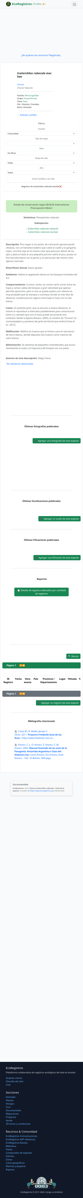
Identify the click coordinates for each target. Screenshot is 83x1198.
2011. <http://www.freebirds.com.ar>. (38, 735)
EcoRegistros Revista (17, 1142)
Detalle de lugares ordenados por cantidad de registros (41, 592)
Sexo (41, 148)
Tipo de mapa (41, 138)
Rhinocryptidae (32, 95)
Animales (11, 1097)
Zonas (9, 1159)
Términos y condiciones (18, 1123)
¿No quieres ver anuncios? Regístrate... (41, 55)
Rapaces (10, 1169)
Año (41, 168)
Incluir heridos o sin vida (43, 178)
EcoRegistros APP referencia (20, 1139)
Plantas (10, 1100)
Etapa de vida (41, 158)
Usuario (41, 128)
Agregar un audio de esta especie (59, 518)
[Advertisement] (41, 30)
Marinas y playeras (16, 1166)
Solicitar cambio (27, 114)
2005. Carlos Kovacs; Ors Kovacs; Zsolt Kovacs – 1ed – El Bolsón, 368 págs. (40, 751)
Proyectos (11, 1117)
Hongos (10, 1103)
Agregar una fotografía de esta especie (56, 440)
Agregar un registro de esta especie (58, 702)
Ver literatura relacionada (19, 363)
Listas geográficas (15, 1162)
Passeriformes (30, 98)
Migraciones (12, 1113)
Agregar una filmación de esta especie (57, 557)
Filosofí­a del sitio (14, 1081)
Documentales (13, 1110)
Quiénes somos (14, 1078)
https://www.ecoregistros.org (41, 791)
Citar (8, 1084)
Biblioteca (11, 1146)
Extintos (10, 1156)
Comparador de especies (19, 1152)
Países (9, 1149)
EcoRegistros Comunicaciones (21, 1136)
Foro (8, 1107)
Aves (25, 101)
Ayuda (9, 1120)
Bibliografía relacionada (41, 721)
